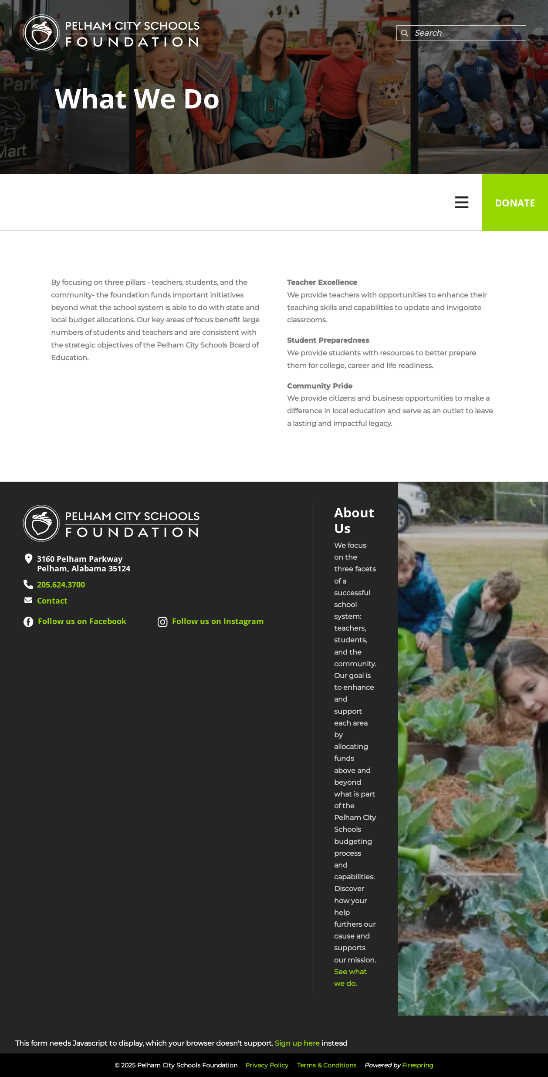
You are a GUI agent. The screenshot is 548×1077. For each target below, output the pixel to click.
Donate (515, 202)
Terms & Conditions (326, 1065)
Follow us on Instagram (218, 621)
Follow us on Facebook (82, 621)
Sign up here (297, 1043)
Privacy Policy (266, 1065)
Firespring (417, 1065)
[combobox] (461, 33)
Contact (52, 600)
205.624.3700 (61, 584)
